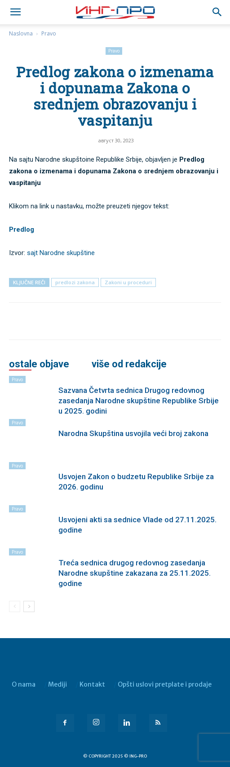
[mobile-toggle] (15, 12)
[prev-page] (14, 606)
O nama (23, 684)
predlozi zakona (75, 282)
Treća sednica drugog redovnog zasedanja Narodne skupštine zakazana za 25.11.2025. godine (134, 573)
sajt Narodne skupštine (61, 253)
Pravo (48, 33)
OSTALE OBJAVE (39, 364)
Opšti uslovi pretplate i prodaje (165, 684)
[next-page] (29, 606)
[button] (217, 12)
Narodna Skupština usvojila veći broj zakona (133, 433)
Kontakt (92, 684)
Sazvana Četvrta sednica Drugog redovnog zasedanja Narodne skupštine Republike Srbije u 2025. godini (138, 400)
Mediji (57, 684)
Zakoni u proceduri (128, 282)
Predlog (21, 229)
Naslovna (21, 33)
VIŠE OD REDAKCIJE (129, 364)
